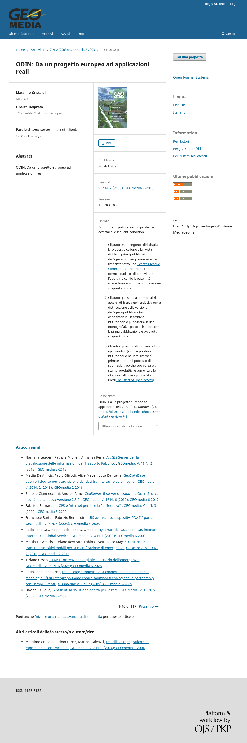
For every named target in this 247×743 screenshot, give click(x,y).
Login (234, 3)
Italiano (179, 112)
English (179, 105)
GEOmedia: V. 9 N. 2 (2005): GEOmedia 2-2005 (95, 584)
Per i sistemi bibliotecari (190, 156)
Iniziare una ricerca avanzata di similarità (68, 616)
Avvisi (65, 33)
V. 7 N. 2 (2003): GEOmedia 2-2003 (71, 50)
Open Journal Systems (191, 77)
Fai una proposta (190, 57)
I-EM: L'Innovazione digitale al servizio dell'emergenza (94, 559)
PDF (108, 143)
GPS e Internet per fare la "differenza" (90, 505)
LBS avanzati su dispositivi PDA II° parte (121, 517)
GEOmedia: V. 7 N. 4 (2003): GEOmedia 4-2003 (63, 523)
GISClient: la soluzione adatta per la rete (85, 590)
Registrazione (215, 3)
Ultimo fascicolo (21, 33)
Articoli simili (28, 447)
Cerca (228, 33)
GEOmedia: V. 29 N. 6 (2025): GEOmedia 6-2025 (64, 566)
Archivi (47, 33)
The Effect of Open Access (134, 380)
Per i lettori (181, 141)
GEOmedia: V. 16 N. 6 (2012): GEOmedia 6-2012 (120, 499)
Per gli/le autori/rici (187, 148)
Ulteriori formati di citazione (122, 426)
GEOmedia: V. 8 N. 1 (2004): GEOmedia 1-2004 (107, 648)
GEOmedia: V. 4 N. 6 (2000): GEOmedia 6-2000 (108, 535)
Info (81, 33)
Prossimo (146, 606)
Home (20, 50)
